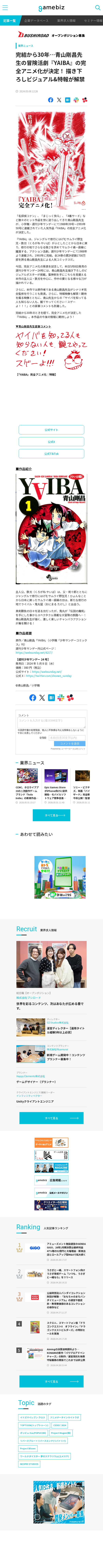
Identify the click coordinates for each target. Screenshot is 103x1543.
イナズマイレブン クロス (32, 1427)
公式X (51, 442)
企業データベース (36, 20)
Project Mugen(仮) (61, 1443)
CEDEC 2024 (59, 1435)
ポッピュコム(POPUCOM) (33, 1443)
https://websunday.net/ (47, 672)
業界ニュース (25, 45)
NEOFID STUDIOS (29, 1474)
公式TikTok (51, 454)
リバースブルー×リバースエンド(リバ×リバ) (43, 1450)
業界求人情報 (66, 20)
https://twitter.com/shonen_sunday (48, 676)
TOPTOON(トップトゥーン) (34, 1435)
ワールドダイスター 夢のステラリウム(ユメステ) (44, 1466)
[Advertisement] (41, 830)
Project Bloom (28, 1458)
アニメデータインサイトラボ (64, 1427)
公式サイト (51, 430)
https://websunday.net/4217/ (34, 652)
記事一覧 (9, 20)
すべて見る (51, 815)
